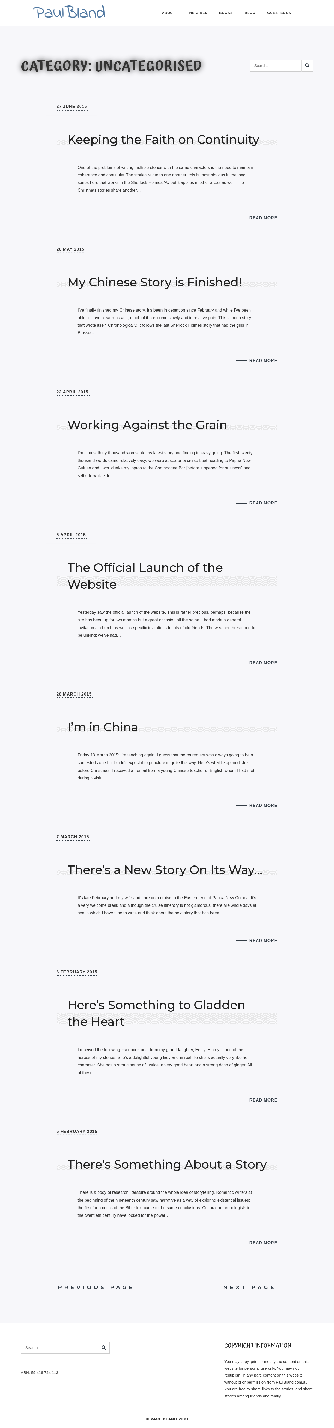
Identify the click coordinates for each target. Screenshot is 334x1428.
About (168, 13)
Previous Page (90, 1287)
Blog (250, 13)
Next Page (255, 1287)
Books (226, 13)
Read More (263, 218)
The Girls (197, 13)
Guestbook (279, 13)
